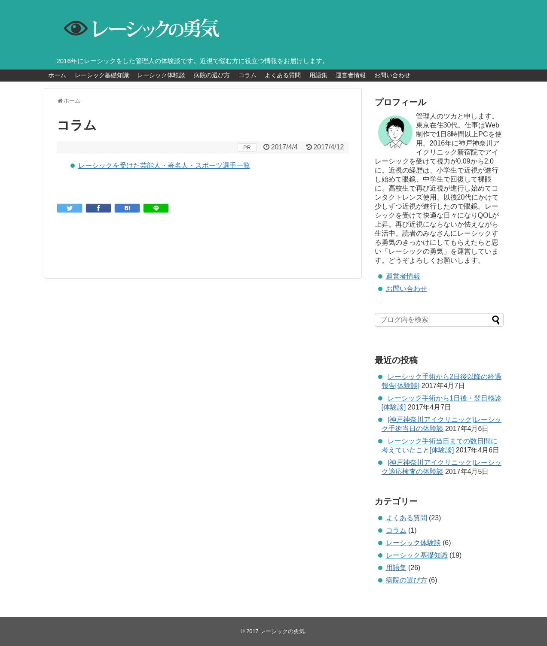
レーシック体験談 (161, 75)
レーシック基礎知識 (102, 75)
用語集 (318, 75)
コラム (247, 75)
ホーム (57, 75)
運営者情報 (351, 75)
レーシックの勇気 (282, 631)
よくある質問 (283, 75)
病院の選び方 (212, 75)
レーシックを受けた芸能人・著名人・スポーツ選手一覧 (164, 165)
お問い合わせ (392, 75)
